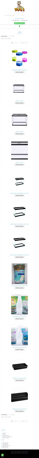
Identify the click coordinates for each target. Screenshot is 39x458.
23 (25, 42)
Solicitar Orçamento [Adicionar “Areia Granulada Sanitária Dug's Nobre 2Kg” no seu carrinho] (19, 287)
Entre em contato (25, 453)
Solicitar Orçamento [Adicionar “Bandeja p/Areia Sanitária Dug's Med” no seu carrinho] (19, 380)
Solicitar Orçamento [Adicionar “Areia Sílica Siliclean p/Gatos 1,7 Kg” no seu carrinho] (19, 349)
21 (21, 42)
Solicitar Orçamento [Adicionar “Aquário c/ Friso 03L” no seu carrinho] (19, 103)
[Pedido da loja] (7, 36)
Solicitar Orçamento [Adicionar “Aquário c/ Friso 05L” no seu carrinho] (19, 133)
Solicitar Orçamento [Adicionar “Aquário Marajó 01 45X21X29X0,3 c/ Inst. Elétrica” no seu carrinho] (19, 195)
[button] (19, 23)
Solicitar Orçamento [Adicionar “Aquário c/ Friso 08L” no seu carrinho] (19, 164)
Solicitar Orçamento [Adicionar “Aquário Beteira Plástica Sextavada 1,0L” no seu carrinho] (19, 72)
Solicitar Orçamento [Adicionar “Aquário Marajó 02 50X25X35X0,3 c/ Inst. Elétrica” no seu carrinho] (19, 226)
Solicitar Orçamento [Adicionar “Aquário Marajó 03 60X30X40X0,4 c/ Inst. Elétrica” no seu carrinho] (19, 257)
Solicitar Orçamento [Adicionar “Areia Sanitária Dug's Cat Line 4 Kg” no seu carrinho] (19, 318)
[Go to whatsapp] (2, 455)
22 (23, 42)
